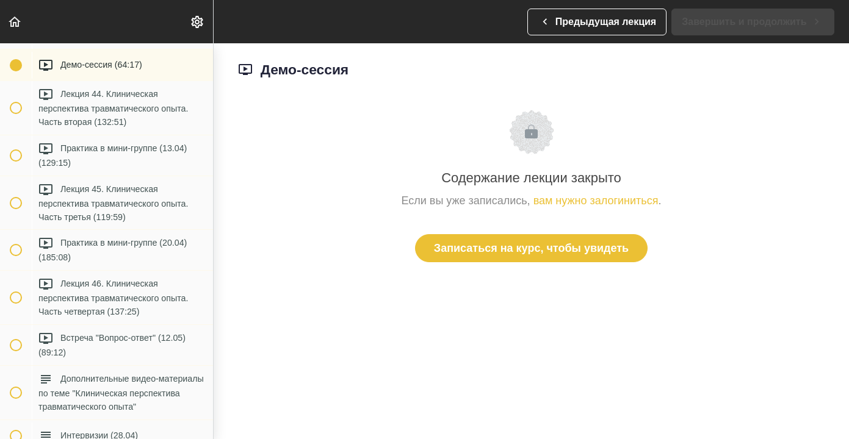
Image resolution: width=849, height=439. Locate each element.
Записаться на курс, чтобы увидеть (531, 248)
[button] (15, 21)
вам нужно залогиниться (596, 201)
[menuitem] (197, 21)
